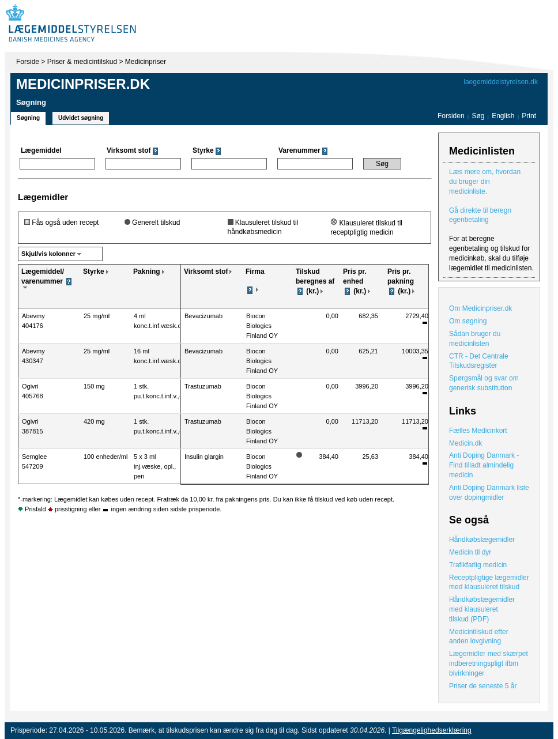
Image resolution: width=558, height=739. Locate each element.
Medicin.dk (465, 443)
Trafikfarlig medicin (478, 565)
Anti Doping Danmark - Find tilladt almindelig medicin (484, 465)
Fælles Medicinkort (478, 431)
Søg (478, 116)
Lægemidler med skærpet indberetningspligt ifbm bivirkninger (488, 663)
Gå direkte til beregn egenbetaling (480, 215)
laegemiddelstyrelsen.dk (500, 82)
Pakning (146, 271)
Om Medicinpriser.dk (480, 308)
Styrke (93, 271)
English (504, 116)
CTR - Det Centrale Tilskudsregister (478, 361)
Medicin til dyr (470, 552)
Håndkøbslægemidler (482, 540)
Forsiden (451, 116)
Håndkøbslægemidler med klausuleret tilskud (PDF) (482, 609)
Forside (27, 62)
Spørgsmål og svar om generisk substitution (484, 383)
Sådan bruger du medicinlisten (474, 339)
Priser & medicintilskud (82, 62)
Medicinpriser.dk (83, 84)
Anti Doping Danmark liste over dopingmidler (489, 493)
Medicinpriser (145, 62)
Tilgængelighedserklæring (432, 730)
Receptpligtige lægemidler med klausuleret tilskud (489, 582)
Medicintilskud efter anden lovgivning (478, 637)
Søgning (28, 118)
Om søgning (468, 321)
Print (529, 116)
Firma (255, 271)
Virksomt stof (206, 271)
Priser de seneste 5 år (482, 686)
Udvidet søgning (80, 118)
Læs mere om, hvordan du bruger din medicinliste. (485, 181)
